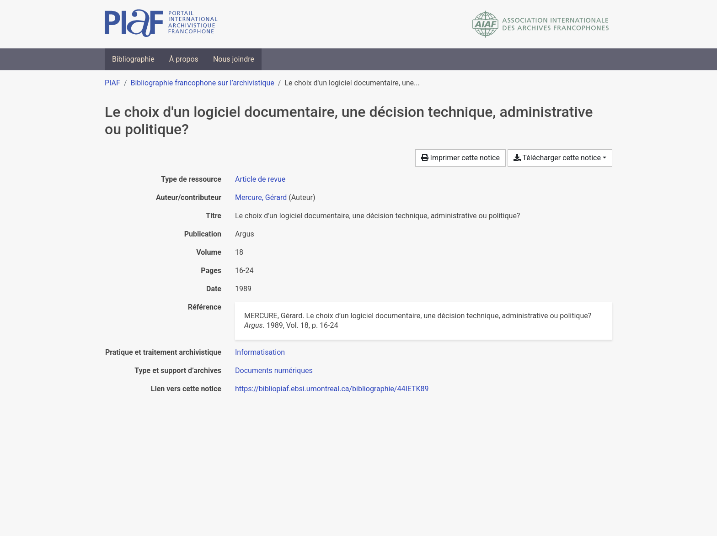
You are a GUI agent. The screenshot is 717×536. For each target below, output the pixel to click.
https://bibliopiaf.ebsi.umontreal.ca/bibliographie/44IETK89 (332, 388)
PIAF (112, 83)
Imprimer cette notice (460, 157)
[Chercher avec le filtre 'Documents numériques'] (274, 370)
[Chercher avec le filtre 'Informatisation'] (260, 352)
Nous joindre (233, 59)
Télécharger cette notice (557, 157)
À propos (183, 59)
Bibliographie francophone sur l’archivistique (202, 83)
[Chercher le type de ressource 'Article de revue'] (260, 179)
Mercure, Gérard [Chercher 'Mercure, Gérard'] (261, 197)
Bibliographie (133, 59)
